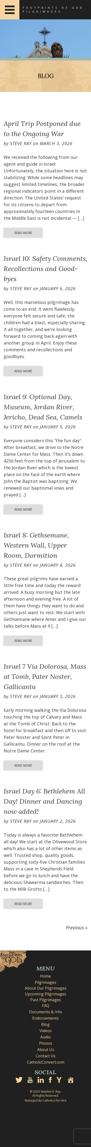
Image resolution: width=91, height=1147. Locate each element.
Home (45, 976)
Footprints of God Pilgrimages (53, 9)
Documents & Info (45, 1012)
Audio (45, 1037)
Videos (46, 1030)
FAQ (45, 1005)
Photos (45, 1043)
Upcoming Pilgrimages (45, 994)
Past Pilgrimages (45, 999)
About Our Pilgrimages (45, 988)
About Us (45, 1049)
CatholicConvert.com (45, 1062)
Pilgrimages (45, 982)
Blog (45, 1024)
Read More (23, 232)
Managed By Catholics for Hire (45, 1100)
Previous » (76, 927)
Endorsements (45, 1018)
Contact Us (46, 1056)
